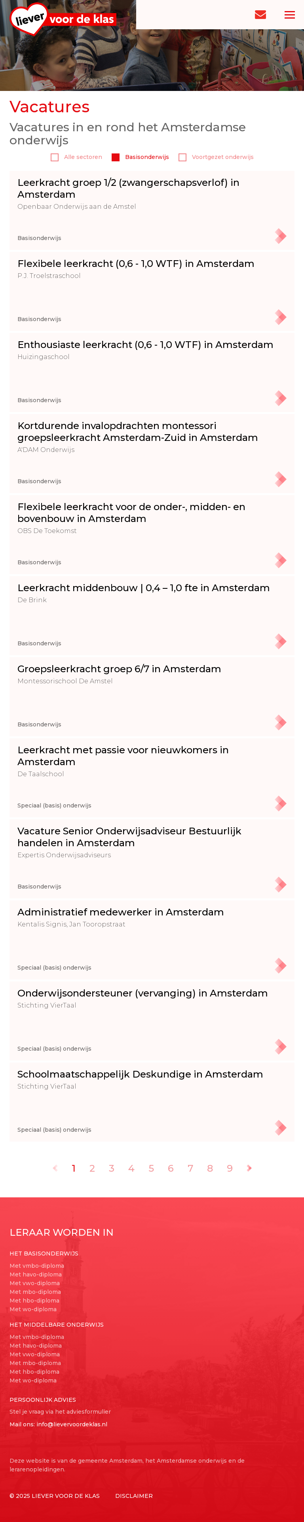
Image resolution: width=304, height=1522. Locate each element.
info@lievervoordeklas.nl (71, 1424)
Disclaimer (134, 1495)
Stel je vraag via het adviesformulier (60, 1411)
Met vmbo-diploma (37, 1265)
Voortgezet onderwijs (216, 157)
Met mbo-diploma (35, 1291)
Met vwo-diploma (35, 1283)
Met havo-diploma (36, 1274)
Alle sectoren (76, 157)
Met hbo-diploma (34, 1300)
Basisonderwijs (140, 157)
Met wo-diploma (33, 1309)
